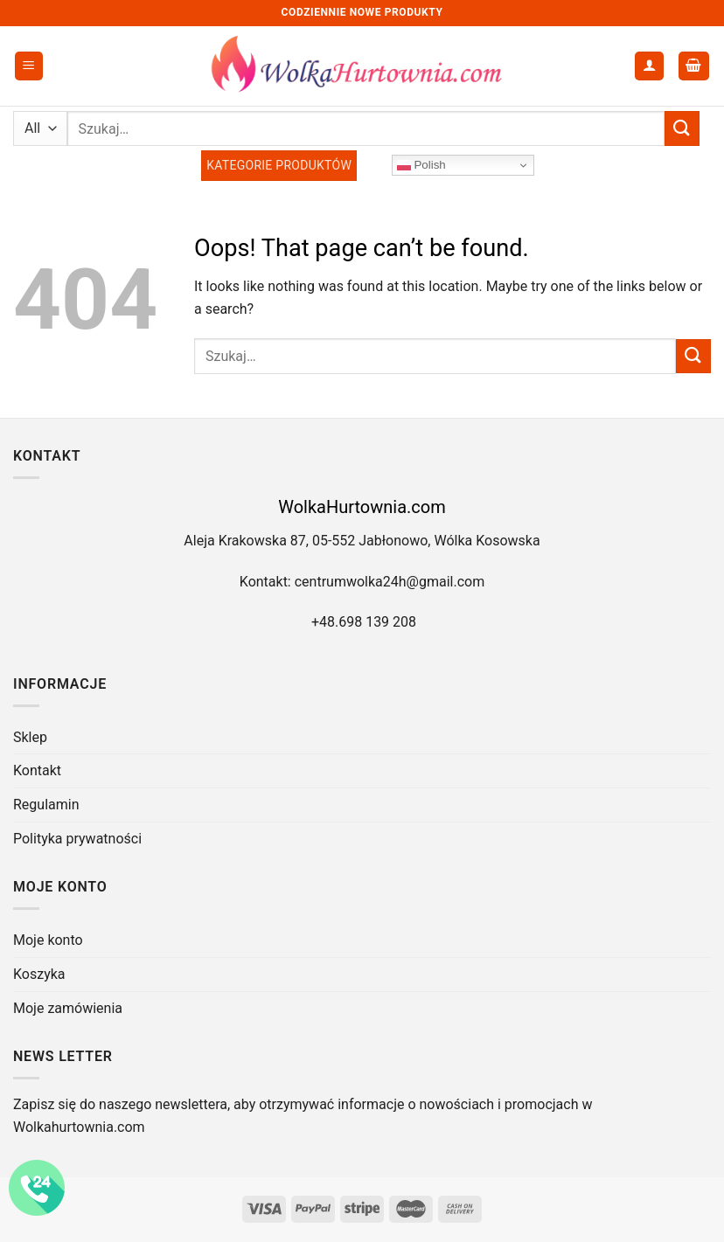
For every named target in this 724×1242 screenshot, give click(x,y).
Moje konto (48, 940)
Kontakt (37, 770)
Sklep (30, 737)
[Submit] (682, 128)
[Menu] (29, 66)
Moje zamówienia (67, 1008)
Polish (421, 165)
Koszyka (39, 974)
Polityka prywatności (77, 838)
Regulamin (46, 804)
